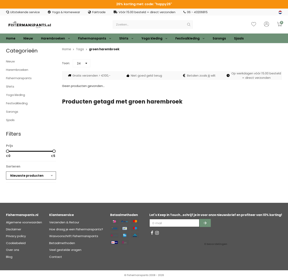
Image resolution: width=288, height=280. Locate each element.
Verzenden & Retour (64, 222)
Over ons (12, 250)
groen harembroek (104, 49)
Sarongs (219, 38)
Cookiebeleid (16, 243)
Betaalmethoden (62, 243)
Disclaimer (13, 229)
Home (10, 38)
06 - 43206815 (195, 12)
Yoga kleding (154, 38)
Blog (9, 257)
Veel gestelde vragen (65, 250)
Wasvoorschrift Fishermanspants (73, 236)
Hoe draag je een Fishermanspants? (76, 229)
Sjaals (239, 38)
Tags (80, 49)
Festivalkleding (190, 38)
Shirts (126, 38)
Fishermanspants (94, 38)
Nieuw (28, 38)
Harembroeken (55, 38)
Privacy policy (16, 236)
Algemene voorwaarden (24, 222)
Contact (55, 257)
